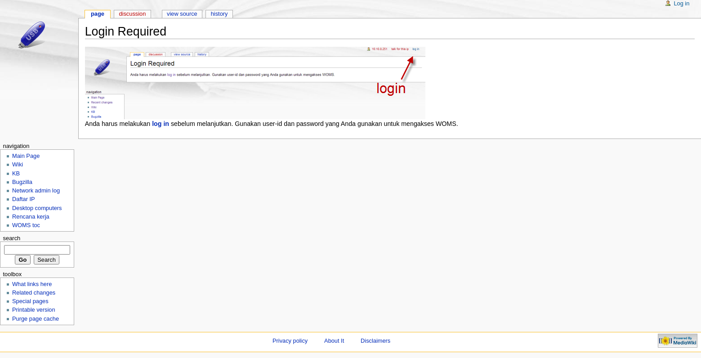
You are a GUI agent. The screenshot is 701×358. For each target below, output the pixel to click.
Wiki (17, 164)
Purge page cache (35, 318)
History (219, 13)
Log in (681, 3)
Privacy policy (290, 340)
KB (16, 173)
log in (160, 123)
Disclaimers (375, 340)
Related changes (33, 292)
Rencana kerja (30, 216)
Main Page (26, 155)
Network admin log (36, 190)
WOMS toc (26, 225)
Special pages (30, 301)
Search (11, 238)
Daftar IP (23, 199)
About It (334, 340)
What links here (32, 284)
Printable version (33, 309)
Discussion (132, 13)
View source (182, 13)
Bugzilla (22, 182)
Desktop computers (37, 208)
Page (97, 13)
